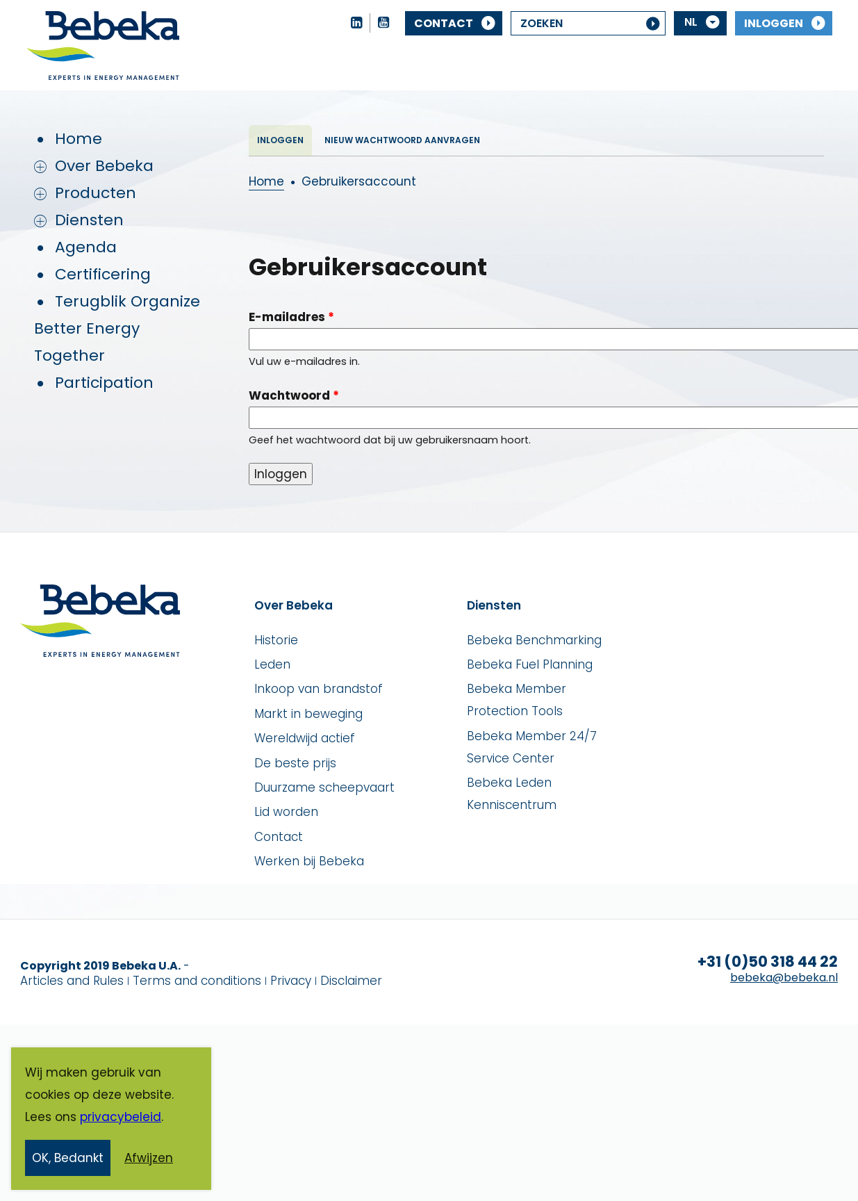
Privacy (290, 980)
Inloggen (773, 23)
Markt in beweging (308, 713)
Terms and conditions (197, 980)
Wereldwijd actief (304, 738)
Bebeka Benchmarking (534, 640)
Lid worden (286, 811)
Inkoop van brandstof (318, 688)
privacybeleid (120, 1119)
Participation (104, 382)
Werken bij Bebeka (309, 861)
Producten (95, 193)
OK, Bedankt (68, 1160)
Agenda (86, 247)
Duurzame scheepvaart (324, 787)
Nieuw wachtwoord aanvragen (402, 140)
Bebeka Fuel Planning (530, 664)
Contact (443, 23)
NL (691, 22)
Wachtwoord (294, 395)
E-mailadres (291, 317)
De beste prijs (295, 763)
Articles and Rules (72, 980)
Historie (276, 640)
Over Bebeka (104, 166)
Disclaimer (351, 980)
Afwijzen (148, 1160)
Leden (272, 664)
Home (78, 138)
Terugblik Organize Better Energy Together (117, 328)
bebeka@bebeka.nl (784, 978)
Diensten (89, 220)
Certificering (103, 274)
